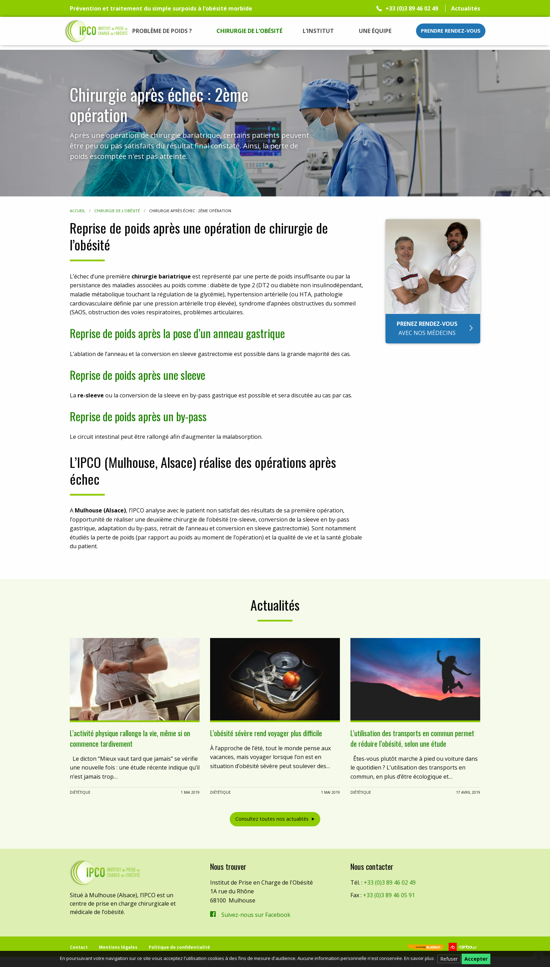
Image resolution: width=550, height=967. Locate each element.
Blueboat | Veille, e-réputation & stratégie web (425, 948)
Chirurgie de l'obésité (117, 210)
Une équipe (375, 31)
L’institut (318, 31)
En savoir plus (419, 958)
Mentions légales (118, 947)
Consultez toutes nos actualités (272, 818)
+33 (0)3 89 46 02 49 (411, 8)
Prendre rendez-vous (451, 30)
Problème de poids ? (162, 31)
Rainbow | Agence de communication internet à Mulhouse (463, 947)
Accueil (77, 210)
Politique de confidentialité (179, 947)
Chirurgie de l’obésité (249, 31)
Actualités (465, 8)
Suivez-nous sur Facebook (255, 915)
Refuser (449, 958)
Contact (79, 947)
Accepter (476, 958)
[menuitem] (162, 30)
